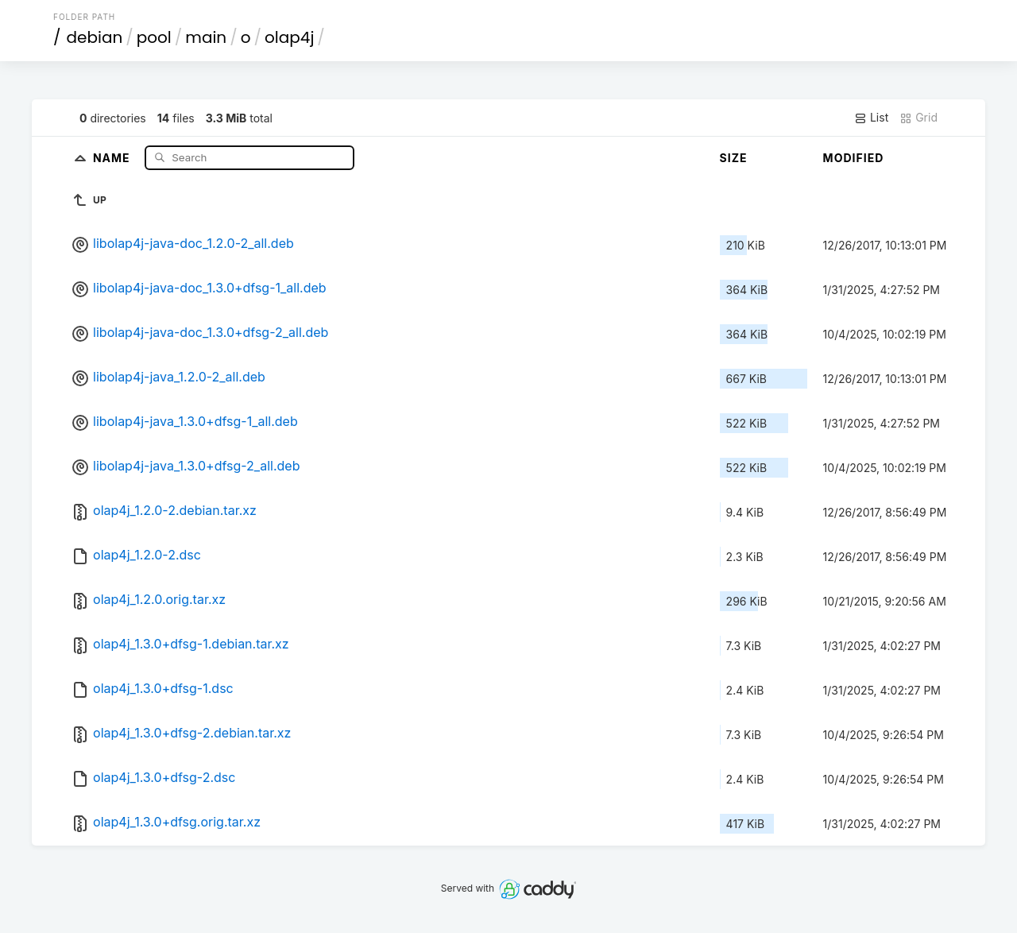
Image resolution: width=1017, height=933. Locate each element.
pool (154, 37)
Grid (918, 117)
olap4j (289, 37)
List (871, 117)
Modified (853, 158)
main (205, 37)
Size (734, 158)
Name (113, 157)
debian (95, 37)
